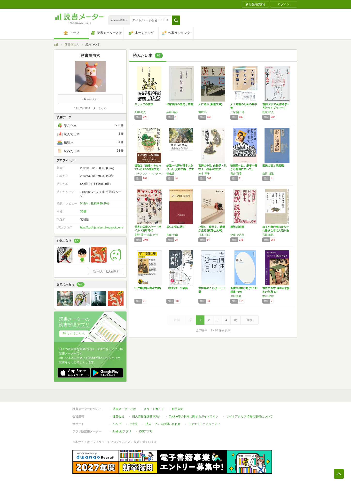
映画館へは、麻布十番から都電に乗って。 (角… (243, 169)
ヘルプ (117, 424)
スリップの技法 (143, 104)
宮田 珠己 (268, 234)
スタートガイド (154, 409)
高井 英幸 (236, 173)
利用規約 (177, 409)
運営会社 (118, 416)
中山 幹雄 (268, 296)
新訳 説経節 (237, 226)
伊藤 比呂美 (237, 234)
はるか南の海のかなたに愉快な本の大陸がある (275, 230)
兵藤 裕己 (172, 112)
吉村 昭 (202, 112)
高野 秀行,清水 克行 (146, 234)
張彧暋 (170, 173)
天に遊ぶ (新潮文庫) (210, 104)
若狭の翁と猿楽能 (273, 165)
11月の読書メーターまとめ (90, 108)
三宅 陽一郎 (237, 112)
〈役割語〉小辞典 (177, 288)
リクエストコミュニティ (204, 424)
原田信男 (235, 296)
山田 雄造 (268, 173)
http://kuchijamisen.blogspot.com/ (101, 227)
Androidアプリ (122, 431)
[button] (176, 20)
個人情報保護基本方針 (146, 416)
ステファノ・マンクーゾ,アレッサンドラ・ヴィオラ (149, 173)
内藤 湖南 (172, 234)
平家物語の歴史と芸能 (179, 104)
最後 (249, 320)
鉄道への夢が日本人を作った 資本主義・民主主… (180, 169)
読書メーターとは (124, 409)
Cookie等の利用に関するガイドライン (193, 416)
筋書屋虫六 (72, 44)
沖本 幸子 (204, 173)
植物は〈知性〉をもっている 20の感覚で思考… (147, 169)
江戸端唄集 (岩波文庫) (147, 288)
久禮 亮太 (140, 112)
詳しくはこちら (74, 333)
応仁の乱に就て (175, 226)
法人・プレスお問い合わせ (163, 424)
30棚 (83, 211)
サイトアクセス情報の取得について (249, 416)
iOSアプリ (146, 431)
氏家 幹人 (268, 112)
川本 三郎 (204, 234)
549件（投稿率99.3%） (95, 203)
